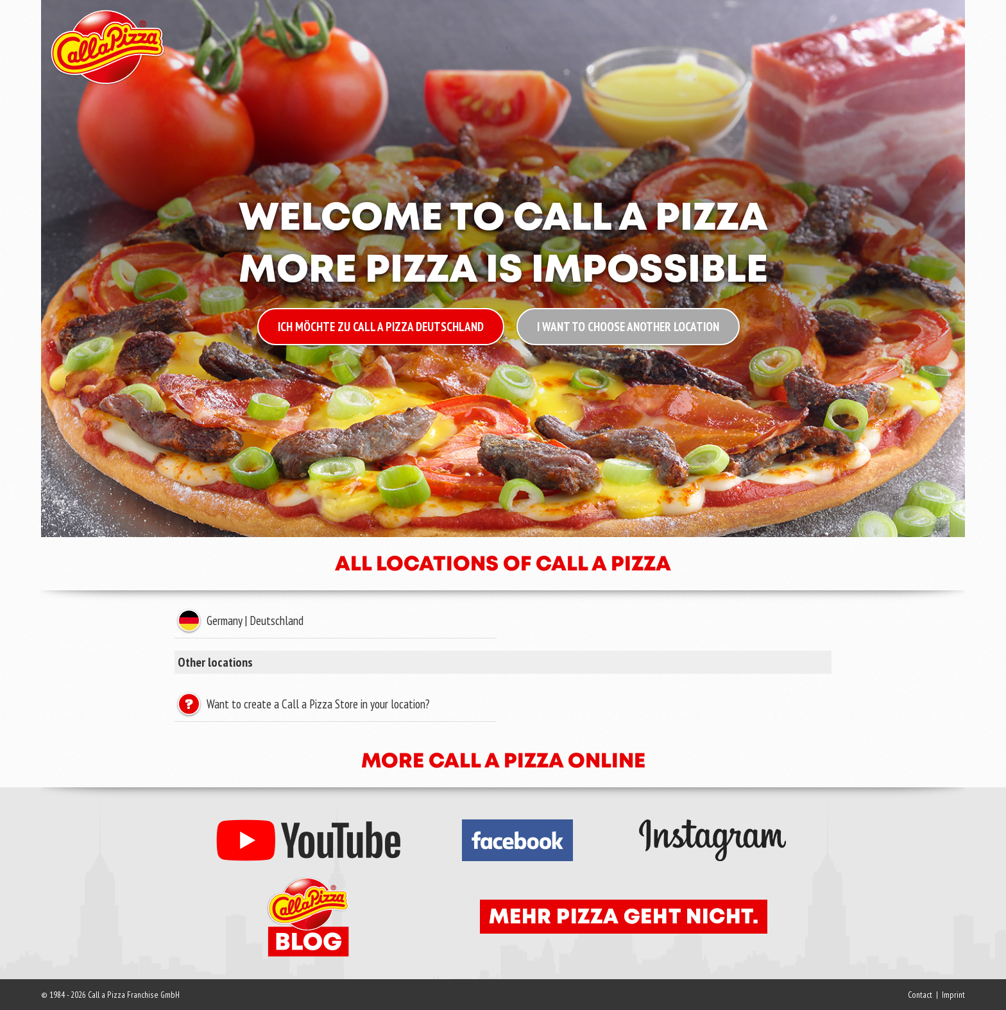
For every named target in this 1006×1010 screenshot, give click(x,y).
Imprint (953, 994)
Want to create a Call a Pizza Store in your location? (316, 703)
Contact (920, 994)
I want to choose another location (628, 326)
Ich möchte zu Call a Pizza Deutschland (381, 326)
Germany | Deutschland (253, 620)
